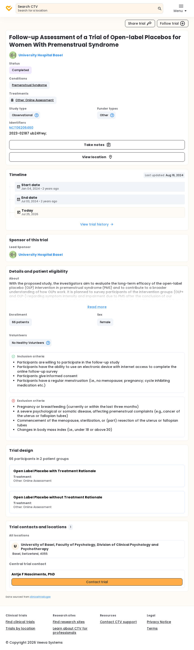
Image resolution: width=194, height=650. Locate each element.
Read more (97, 307)
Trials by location (20, 628)
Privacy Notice (159, 622)
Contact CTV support (118, 622)
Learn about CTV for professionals (70, 630)
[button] (29, 85)
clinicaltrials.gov (40, 597)
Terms (152, 628)
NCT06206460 (21, 128)
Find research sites (69, 622)
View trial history (97, 224)
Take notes (97, 144)
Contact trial (97, 582)
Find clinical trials (20, 622)
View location (97, 157)
